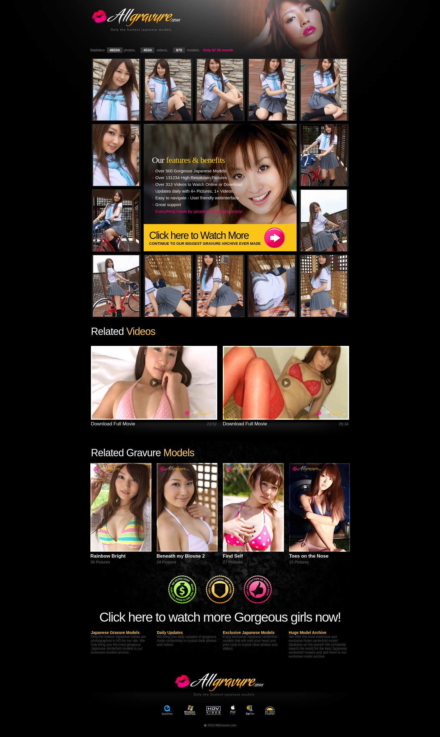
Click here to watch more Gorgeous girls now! (220, 617)
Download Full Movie (113, 423)
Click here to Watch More (223, 238)
